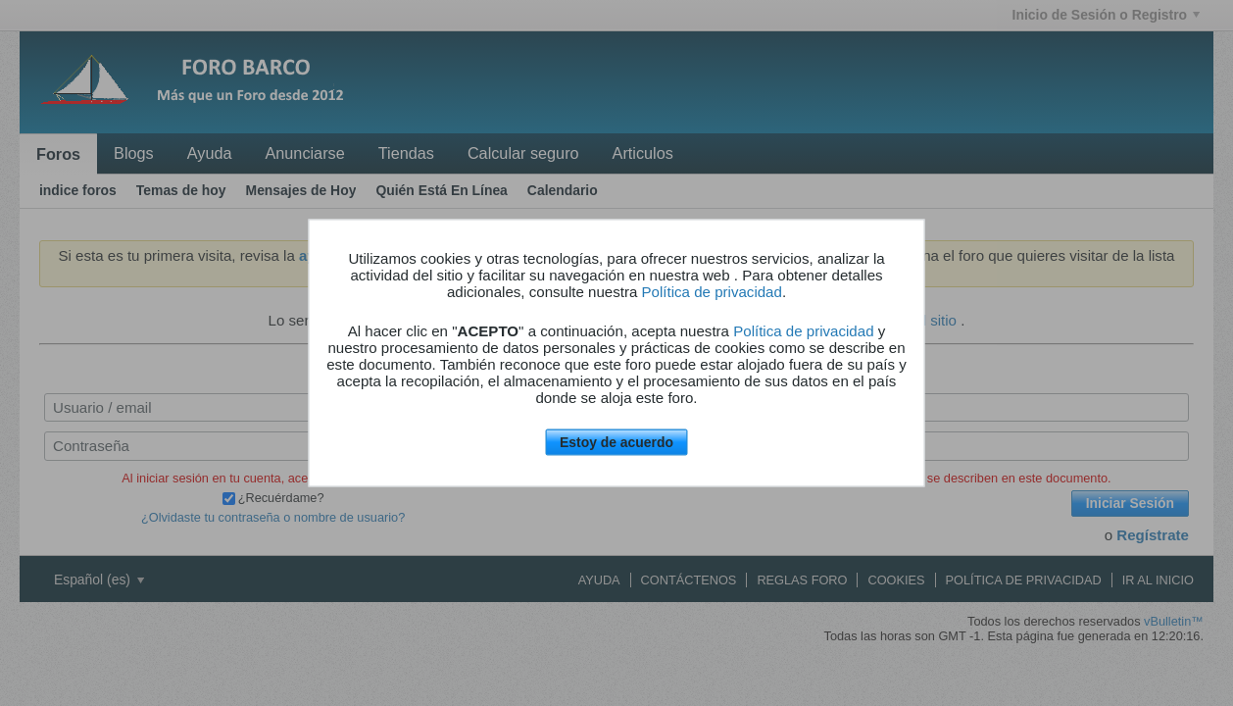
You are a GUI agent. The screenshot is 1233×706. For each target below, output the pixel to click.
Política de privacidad (712, 291)
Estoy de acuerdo (616, 442)
